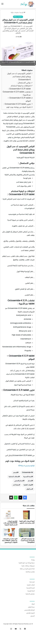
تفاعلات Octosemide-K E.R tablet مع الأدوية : (17, 93)
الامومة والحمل (30, 613)
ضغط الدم (16, 485)
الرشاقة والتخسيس (29, 610)
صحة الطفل (31, 607)
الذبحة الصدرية (27, 477)
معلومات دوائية (15, 12)
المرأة (33, 604)
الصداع (30, 481)
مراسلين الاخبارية (30, 594)
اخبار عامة (32, 582)
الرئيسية (22, 12)
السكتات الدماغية (14, 477)
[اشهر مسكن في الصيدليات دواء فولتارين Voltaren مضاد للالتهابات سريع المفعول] (9, 532)
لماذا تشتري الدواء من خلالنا (27, 569)
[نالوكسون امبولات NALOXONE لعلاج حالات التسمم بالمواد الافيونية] (9, 515)
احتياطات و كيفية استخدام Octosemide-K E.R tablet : (19, 87)
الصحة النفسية (31, 588)
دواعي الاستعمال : (24, 83)
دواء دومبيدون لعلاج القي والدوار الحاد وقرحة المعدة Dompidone (27, 540)
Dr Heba (18, 36)
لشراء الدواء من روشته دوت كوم (18, 107)
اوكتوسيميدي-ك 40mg (26, 466)
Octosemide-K (27, 473)
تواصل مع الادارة (30, 572)
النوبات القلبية (28, 485)
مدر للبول (29, 489)
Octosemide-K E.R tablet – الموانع (19, 99)
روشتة (33, 560)
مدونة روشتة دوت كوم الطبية (27, 563)
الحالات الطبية (31, 585)
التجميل (33, 616)
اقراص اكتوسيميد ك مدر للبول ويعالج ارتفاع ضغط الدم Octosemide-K (19, 77)
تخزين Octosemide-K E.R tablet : (17, 104)
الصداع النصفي (19, 481)
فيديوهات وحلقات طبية (28, 566)
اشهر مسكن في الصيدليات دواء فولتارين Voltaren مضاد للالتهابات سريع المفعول (9, 540)
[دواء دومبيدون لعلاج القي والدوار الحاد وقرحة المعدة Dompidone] (27, 532)
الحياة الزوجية (31, 591)
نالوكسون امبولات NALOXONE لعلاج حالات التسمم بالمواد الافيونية (10, 523)
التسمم (15, 473)
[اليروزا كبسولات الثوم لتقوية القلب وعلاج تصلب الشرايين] (27, 515)
